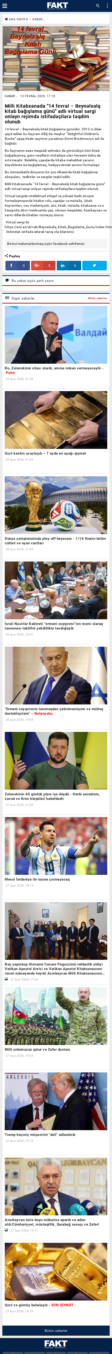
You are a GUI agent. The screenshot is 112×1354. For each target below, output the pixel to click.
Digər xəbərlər (20, 298)
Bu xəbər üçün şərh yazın (29, 280)
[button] (107, 6)
